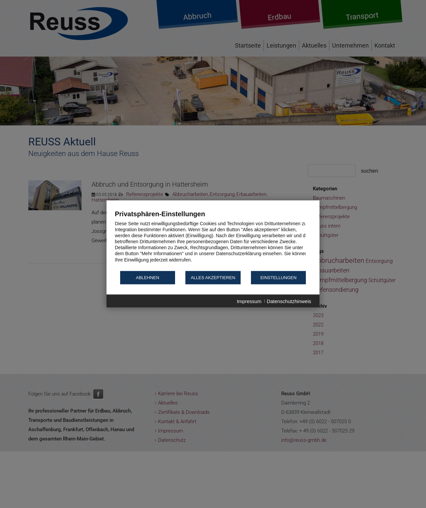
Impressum (249, 301)
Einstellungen (278, 277)
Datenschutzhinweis (289, 301)
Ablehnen (147, 277)
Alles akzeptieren (213, 277)
